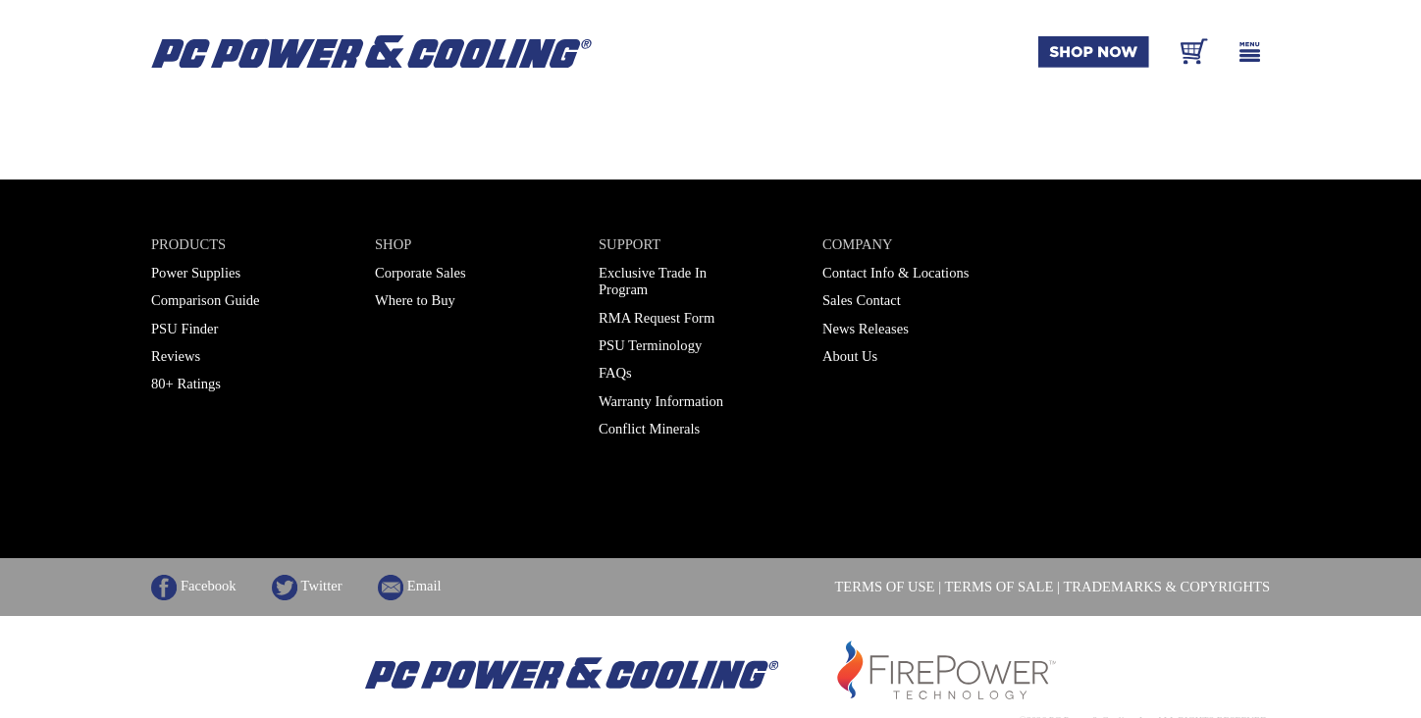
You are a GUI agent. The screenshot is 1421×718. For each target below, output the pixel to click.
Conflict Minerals (649, 428)
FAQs (615, 373)
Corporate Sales (420, 273)
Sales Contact (861, 300)
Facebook (194, 585)
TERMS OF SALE (998, 586)
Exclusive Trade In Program (653, 281)
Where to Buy (415, 300)
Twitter (307, 585)
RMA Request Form (656, 318)
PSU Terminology (650, 345)
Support (629, 244)
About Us (849, 356)
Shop (393, 244)
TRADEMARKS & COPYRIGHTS (1166, 586)
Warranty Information (661, 401)
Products (188, 244)
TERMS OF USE (884, 586)
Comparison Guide (205, 300)
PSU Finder (184, 328)
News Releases (865, 328)
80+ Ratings (186, 383)
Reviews (175, 356)
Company (857, 244)
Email (410, 585)
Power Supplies (195, 273)
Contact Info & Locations (895, 273)
